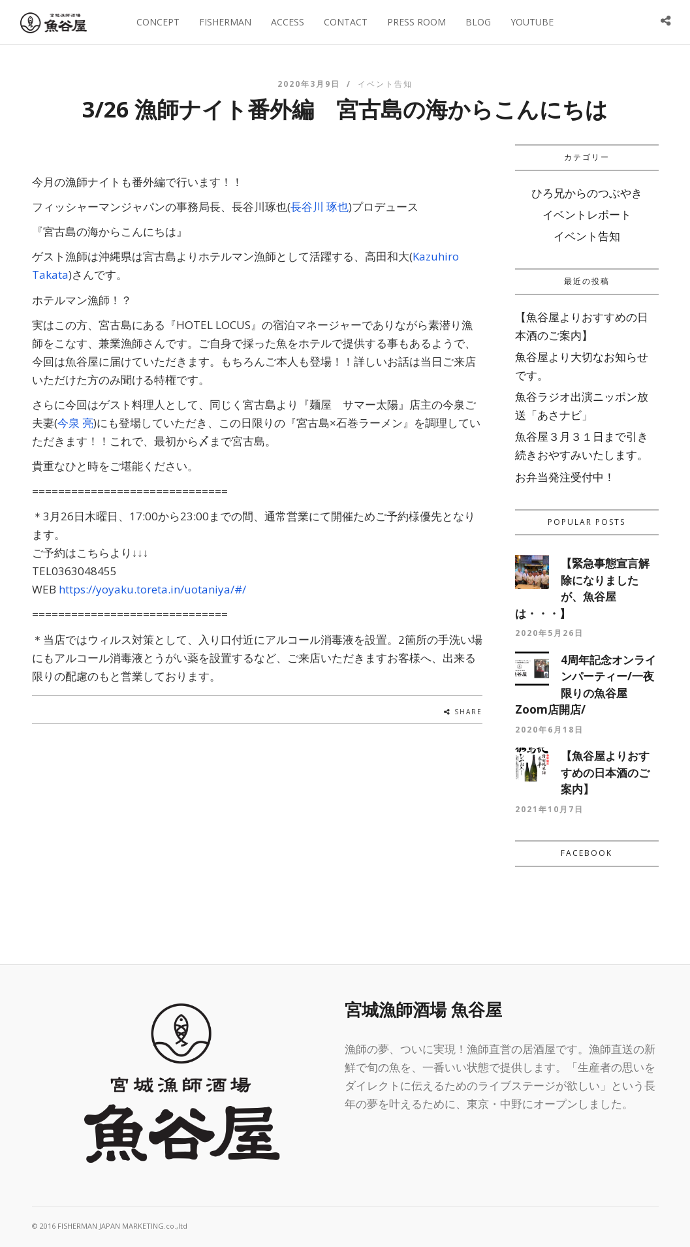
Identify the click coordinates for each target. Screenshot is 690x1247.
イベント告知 (385, 83)
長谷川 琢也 (319, 206)
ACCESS (287, 22)
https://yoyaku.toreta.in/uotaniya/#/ (152, 589)
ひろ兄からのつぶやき (586, 192)
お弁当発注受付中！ (565, 476)
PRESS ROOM (416, 22)
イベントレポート (586, 214)
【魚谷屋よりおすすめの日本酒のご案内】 (605, 772)
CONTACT (346, 22)
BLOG (478, 22)
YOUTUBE (532, 22)
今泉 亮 (75, 422)
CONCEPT (158, 22)
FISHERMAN (225, 22)
